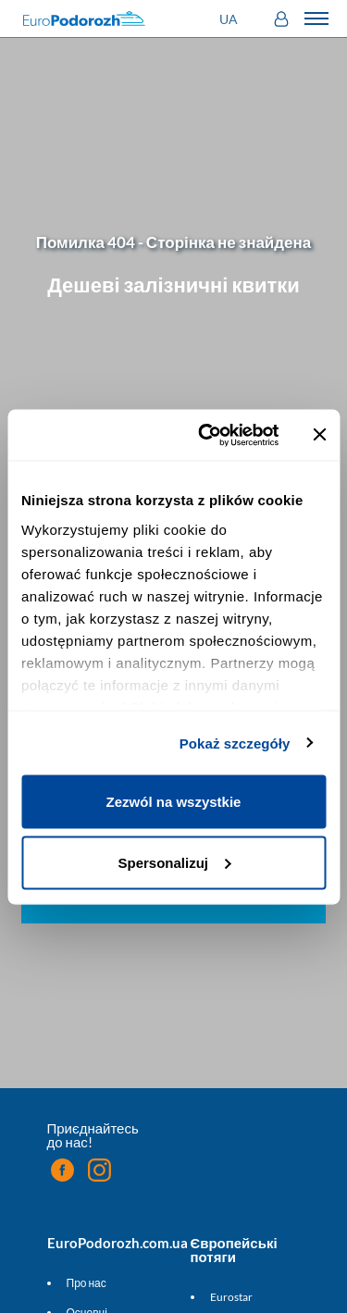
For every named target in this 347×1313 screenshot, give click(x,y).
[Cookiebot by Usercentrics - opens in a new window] (207, 435)
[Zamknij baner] (319, 434)
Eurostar (231, 1297)
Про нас (86, 1283)
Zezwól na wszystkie (174, 802)
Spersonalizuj (174, 862)
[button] (231, 19)
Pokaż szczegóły (235, 742)
